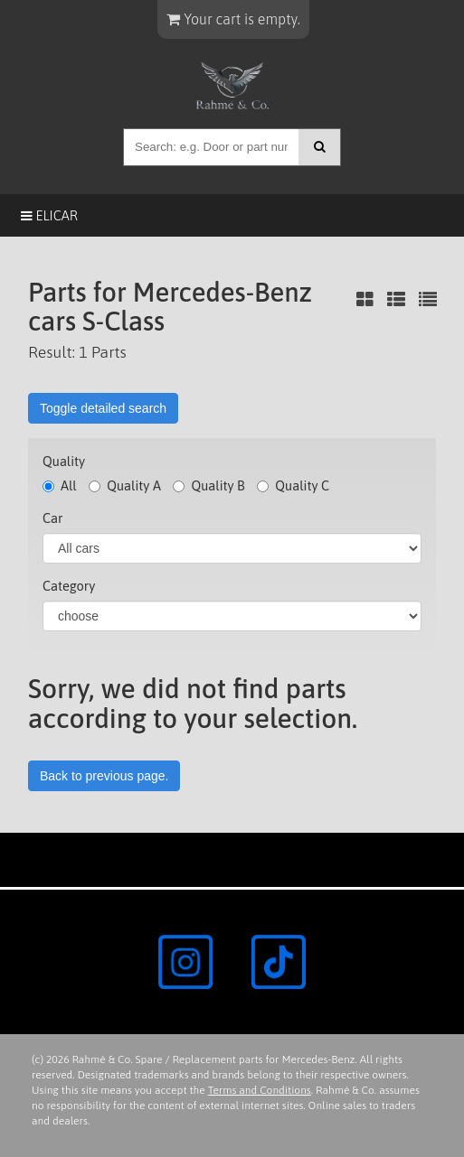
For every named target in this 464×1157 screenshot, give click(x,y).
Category (69, 585)
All (60, 485)
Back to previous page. (104, 776)
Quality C (293, 485)
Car (52, 518)
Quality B (208, 485)
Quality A (125, 485)
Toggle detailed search (103, 408)
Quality (64, 461)
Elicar (49, 215)
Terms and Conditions (259, 1090)
